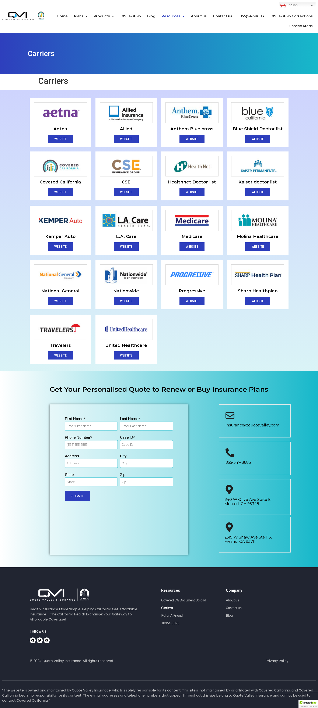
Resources (173, 16)
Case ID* (127, 437)
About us (199, 16)
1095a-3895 (130, 16)
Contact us (222, 16)
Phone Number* (78, 437)
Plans (80, 16)
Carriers (167, 608)
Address (72, 456)
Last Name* (130, 418)
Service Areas (300, 26)
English (289, 5)
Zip (122, 474)
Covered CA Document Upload (183, 600)
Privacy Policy (277, 660)
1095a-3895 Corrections (291, 16)
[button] (81, 16)
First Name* (75, 418)
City (123, 456)
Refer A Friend (172, 615)
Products (104, 16)
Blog (151, 16)
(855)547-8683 (251, 16)
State (69, 474)
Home (62, 16)
